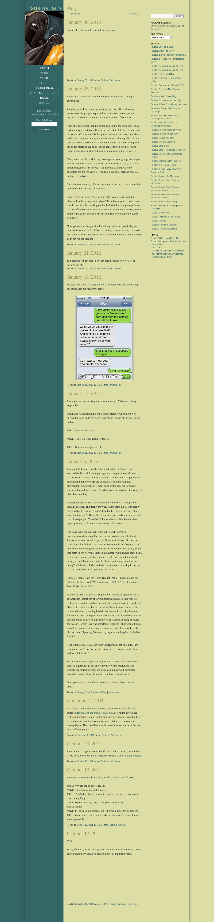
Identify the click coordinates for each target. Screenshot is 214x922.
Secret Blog (44, 88)
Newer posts (134, 14)
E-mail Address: (44, 120)
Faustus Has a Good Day (162, 74)
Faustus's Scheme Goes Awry (164, 134)
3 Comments (115, 385)
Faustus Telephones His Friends (165, 217)
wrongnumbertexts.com (100, 284)
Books (44, 83)
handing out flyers (131, 755)
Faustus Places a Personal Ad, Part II (168, 70)
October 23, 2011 (84, 743)
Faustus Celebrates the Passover (166, 161)
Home (44, 97)
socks (109, 712)
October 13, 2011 (84, 769)
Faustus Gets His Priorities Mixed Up (168, 150)
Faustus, (44, 8)
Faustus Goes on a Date (162, 47)
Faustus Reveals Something (164, 201)
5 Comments (115, 268)
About (44, 68)
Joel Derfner (102, 80)
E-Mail (44, 102)
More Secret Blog (44, 92)
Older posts (73, 14)
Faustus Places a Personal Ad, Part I (168, 66)
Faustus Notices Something (163, 96)
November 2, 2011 (85, 700)
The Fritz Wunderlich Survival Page (167, 254)
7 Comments (115, 80)
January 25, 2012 (84, 88)
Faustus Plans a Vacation (162, 138)
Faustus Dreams (158, 221)
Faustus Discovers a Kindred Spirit (167, 100)
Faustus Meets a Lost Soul (163, 142)
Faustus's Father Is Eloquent (164, 225)
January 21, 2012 (84, 253)
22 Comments (116, 244)
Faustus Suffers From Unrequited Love (169, 104)
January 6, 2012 (83, 461)
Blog (44, 73)
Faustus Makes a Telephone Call (166, 130)
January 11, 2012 (84, 393)
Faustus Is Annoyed (160, 213)
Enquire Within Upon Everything (165, 238)
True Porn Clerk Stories (161, 257)
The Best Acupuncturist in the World (167, 251)
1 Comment (115, 761)
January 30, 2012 (84, 22)
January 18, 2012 (84, 277)
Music (44, 78)
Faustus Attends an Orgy (162, 51)
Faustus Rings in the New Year (165, 176)
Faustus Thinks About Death (164, 229)
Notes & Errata (157, 247)
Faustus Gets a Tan (160, 146)
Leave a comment (118, 825)
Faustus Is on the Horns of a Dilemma (168, 55)
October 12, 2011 (84, 833)
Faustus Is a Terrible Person (164, 165)
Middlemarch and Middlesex (90, 712)
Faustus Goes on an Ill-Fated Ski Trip (168, 85)
